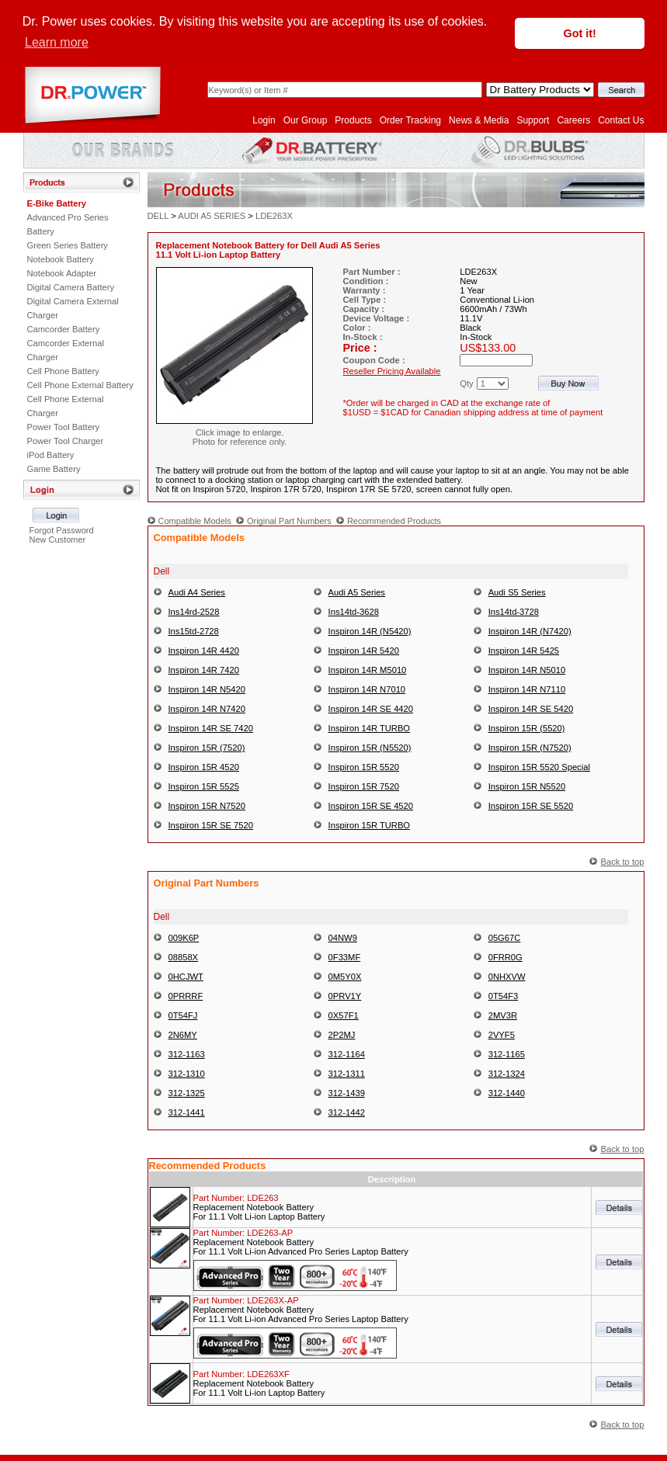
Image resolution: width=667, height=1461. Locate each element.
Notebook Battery (60, 258)
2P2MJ (342, 1034)
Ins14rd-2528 (194, 611)
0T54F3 (503, 995)
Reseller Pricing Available (392, 370)
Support (532, 119)
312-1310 (186, 1073)
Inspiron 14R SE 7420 (210, 727)
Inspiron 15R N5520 (527, 785)
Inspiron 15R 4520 (203, 766)
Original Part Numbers (289, 520)
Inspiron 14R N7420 (207, 708)
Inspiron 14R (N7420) (529, 630)
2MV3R (502, 1014)
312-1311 (346, 1073)
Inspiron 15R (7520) (206, 746)
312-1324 (506, 1073)
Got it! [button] (580, 33)
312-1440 (506, 1092)
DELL (158, 215)
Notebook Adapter (62, 272)
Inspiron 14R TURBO (369, 727)
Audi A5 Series (356, 591)
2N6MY (182, 1034)
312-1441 (186, 1111)
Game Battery (54, 468)
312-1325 (186, 1092)
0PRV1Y (345, 995)
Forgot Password (61, 529)
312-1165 (506, 1053)
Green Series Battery (67, 244)
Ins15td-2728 (193, 630)
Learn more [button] (57, 42)
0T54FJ (183, 1014)
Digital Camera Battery (71, 286)
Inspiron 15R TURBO (369, 824)
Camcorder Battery (63, 328)
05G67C (504, 937)
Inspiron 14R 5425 (523, 649)
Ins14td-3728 (513, 611)
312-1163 (186, 1053)
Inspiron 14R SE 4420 (370, 708)
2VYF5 (501, 1034)
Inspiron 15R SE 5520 (530, 805)
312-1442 (346, 1111)
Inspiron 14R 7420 (203, 669)
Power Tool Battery (63, 426)
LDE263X (274, 215)
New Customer (57, 538)
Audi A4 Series (196, 591)
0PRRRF (185, 995)
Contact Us (621, 119)
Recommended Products (394, 520)
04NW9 (342, 937)
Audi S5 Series (517, 591)
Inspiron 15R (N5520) (370, 746)
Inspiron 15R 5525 (203, 785)
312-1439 (346, 1092)
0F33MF (344, 956)
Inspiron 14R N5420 (207, 688)
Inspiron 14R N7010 (367, 688)
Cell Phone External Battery (80, 384)
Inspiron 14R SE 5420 (530, 708)
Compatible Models (194, 520)
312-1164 (346, 1053)
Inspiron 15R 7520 (363, 785)
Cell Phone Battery (63, 370)
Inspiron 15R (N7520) (529, 746)
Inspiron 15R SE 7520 (210, 824)
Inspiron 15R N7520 (207, 805)
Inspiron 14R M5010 (367, 669)
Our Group (305, 119)
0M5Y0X (345, 975)
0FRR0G (505, 956)
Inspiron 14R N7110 (527, 688)
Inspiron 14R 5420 (363, 649)
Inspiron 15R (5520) (526, 727)
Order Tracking (410, 119)
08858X (183, 956)
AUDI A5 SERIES (211, 215)
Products (353, 119)
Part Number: (236, 1197)
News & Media (479, 119)
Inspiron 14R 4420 (203, 649)
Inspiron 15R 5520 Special (539, 766)
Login (263, 119)
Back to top (622, 861)
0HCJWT (185, 975)
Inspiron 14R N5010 (527, 669)
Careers (573, 119)
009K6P (184, 937)
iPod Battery (51, 454)
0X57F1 (343, 1014)
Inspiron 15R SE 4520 (370, 805)
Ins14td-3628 (353, 611)
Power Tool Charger (65, 440)
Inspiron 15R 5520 (363, 766)
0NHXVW (507, 975)
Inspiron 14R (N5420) (370, 630)
